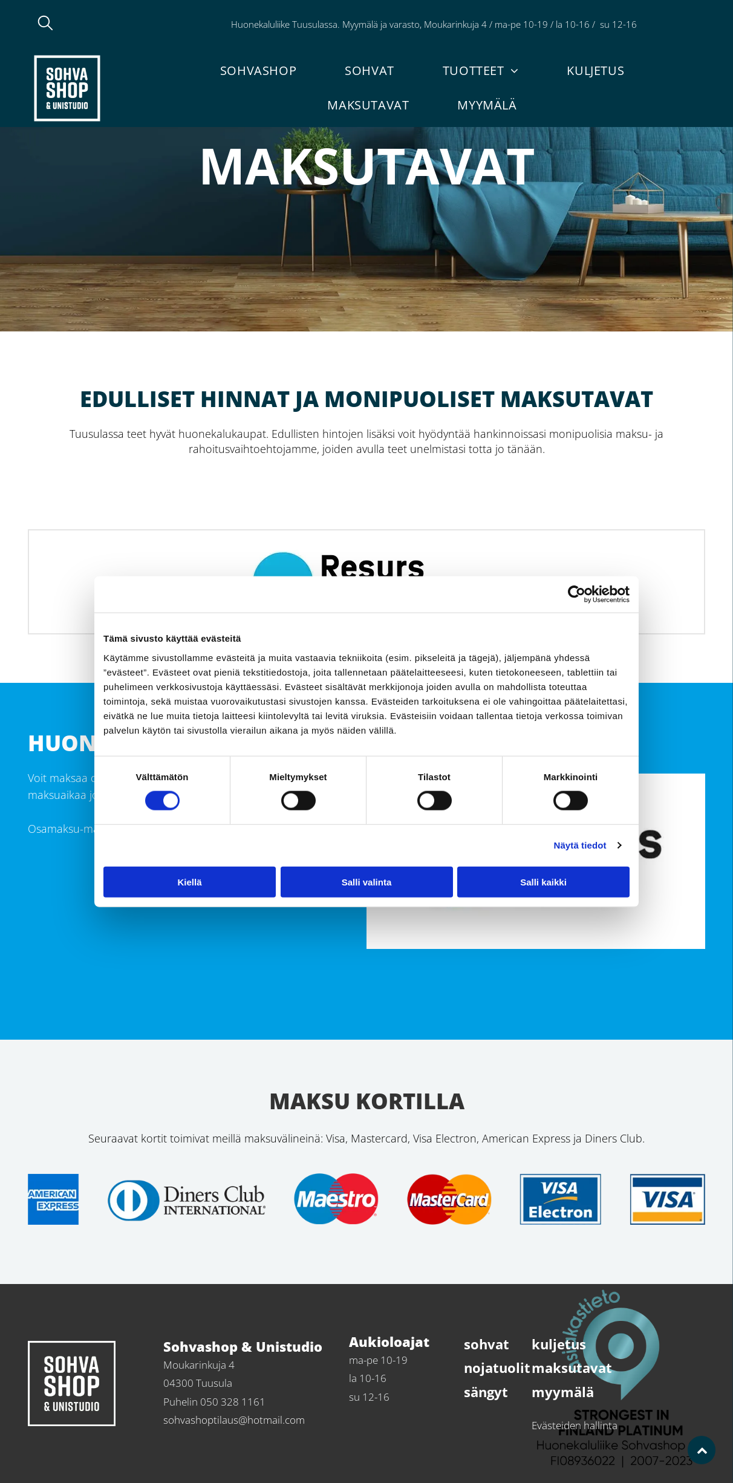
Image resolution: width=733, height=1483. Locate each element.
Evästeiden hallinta (574, 1425)
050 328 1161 (671, 24)
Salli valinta (367, 881)
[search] (45, 24)
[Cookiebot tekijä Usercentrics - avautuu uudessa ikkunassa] (577, 594)
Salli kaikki (543, 881)
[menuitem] (258, 70)
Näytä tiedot (580, 845)
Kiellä (189, 881)
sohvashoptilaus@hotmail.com (234, 1420)
